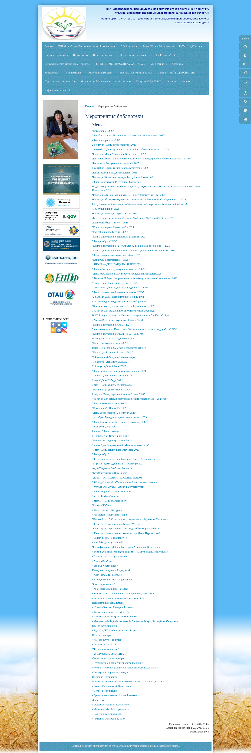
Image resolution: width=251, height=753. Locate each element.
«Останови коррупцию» (105, 690)
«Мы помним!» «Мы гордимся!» (110, 709)
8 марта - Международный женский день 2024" (118, 394)
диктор (245, 38)
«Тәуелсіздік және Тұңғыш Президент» (114, 616)
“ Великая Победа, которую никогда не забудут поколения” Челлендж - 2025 (134, 278)
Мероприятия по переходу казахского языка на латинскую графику (129, 681)
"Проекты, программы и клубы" (136, 72)
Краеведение (52, 72)
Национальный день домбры (108, 602)
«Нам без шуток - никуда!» (107, 639)
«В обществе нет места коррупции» (112, 579)
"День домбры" (100, 454)
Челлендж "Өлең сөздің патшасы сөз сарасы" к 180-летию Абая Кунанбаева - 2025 (139, 199)
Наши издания (74, 72)
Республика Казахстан (101, 72)
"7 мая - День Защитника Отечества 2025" (115, 283)
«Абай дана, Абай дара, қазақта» (110, 588)
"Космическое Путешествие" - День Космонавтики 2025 (123, 306)
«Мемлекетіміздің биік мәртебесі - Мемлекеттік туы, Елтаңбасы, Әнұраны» (135, 621)
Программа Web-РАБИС (148, 81)
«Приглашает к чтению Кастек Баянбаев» (115, 695)
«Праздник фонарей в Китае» (108, 718)
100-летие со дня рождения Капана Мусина (116, 524)
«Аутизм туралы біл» (104, 644)
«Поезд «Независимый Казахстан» (111, 686)
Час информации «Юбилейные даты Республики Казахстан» (126, 547)
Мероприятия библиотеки (95, 81)
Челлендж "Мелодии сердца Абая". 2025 (114, 213)
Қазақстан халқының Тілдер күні (111, 570)
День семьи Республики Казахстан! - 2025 (115, 163)
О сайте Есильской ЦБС (164, 55)
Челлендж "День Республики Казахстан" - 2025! (119, 154)
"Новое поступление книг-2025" (110, 343)
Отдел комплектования (133, 55)
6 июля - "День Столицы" (106, 431)
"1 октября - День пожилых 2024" (111, 361)
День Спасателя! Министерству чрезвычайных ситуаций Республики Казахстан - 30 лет (141, 158)
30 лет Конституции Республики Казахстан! (116, 181)
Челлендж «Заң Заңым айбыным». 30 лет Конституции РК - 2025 (128, 194)
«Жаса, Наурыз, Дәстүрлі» (107, 510)
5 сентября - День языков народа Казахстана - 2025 (120, 167)
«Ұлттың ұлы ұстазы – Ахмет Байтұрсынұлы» (118, 486)
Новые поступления (178, 81)
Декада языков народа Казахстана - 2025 (114, 172)
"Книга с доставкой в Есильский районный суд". (119, 236)
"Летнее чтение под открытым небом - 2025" (117, 255)
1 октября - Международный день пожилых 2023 (119, 417)
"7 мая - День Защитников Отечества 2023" (116, 449)
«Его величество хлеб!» (105, 565)
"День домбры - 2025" (104, 241)
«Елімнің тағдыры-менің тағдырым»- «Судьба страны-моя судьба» (130, 551)
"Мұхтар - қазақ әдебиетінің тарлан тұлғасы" (118, 463)
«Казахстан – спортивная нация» (110, 514)
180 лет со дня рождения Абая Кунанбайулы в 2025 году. (123, 310)
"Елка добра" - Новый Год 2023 (109, 408)
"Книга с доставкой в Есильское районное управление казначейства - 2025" (134, 250)
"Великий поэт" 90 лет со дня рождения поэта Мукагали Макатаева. (130, 519)
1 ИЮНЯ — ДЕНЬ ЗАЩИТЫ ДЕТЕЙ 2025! (116, 264)
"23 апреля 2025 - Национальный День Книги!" (118, 296)
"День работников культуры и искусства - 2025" (119, 269)
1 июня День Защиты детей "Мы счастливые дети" (120, 445)
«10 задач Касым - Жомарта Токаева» (113, 607)
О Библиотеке (128, 46)
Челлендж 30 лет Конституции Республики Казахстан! (122, 177)
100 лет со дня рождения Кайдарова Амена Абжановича (123, 459)
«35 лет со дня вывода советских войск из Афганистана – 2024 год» (130, 398)
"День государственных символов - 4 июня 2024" (119, 371)
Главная (49, 46)
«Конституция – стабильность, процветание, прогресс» (123, 593)
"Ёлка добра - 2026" (103, 130)
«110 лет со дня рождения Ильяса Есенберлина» (119, 301)
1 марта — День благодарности (109, 500)
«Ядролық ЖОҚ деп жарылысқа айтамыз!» (116, 630)
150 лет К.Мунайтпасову (106, 496)
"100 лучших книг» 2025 (106, 208)
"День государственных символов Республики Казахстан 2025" (127, 273)
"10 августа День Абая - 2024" (109, 366)
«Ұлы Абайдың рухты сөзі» (107, 542)
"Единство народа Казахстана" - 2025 (113, 227)
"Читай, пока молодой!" (105, 649)
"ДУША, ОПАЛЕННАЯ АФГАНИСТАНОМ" (117, 477)
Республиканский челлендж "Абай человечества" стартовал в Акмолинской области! (139, 204)
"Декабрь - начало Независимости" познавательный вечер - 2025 (128, 135)
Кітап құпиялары (101, 635)
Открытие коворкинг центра (108, 658)
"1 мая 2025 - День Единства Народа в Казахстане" (120, 287)
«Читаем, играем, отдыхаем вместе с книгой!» (118, 598)
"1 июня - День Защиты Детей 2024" (112, 375)
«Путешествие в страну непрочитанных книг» (118, 662)
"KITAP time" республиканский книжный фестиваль (86, 46)
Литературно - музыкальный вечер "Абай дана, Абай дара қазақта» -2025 (133, 218)
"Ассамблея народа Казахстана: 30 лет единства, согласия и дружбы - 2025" (134, 329)
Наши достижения (104, 55)
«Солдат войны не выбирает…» (110, 537)
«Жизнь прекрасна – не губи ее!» (110, 612)
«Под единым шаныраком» (107, 713)
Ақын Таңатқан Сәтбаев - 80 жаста (112, 468)
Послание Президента (56, 55)
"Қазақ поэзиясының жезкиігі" (109, 472)
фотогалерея (123, 81)
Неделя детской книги (104, 625)
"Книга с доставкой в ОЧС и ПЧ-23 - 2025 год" (118, 333)
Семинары (179, 64)
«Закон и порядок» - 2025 (106, 140)
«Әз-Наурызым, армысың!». (108, 653)
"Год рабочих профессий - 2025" (110, 231)
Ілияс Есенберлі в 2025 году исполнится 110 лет (119, 347)
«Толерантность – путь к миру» (109, 556)
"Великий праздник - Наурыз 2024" (111, 389)
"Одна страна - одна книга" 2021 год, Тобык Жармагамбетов (125, 528)
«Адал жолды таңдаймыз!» (107, 574)
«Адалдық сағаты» (102, 561)
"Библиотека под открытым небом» (112, 440)
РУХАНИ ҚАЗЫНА (190, 46)
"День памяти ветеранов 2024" (109, 403)
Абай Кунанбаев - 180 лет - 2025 (110, 222)
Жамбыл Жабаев (101, 505)
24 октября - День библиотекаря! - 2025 (114, 144)
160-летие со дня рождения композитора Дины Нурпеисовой (126, 533)
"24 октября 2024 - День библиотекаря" (114, 357)
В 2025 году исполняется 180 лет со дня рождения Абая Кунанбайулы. (131, 315)
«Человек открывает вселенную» (110, 704)
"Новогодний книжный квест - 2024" (112, 352)
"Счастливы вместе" (103, 584)
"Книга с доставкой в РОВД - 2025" (112, 324)
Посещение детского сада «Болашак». (113, 338)
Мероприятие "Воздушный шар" (110, 435)
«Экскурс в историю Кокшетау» (110, 672)
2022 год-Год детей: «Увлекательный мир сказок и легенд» (124, 482)
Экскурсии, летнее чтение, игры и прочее (67, 64)
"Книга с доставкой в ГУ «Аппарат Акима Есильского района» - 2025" (131, 245)
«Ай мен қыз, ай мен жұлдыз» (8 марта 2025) (117, 320)
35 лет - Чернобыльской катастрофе (112, 491)
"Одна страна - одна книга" (60, 81)
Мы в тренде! (159, 64)
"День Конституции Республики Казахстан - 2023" (120, 422)
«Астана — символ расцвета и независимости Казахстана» (125, 667)
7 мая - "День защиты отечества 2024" (113, 384)
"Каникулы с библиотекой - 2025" (111, 259)
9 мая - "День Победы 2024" (107, 380)
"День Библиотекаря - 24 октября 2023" (114, 412)
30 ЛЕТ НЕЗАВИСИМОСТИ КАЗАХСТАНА (120, 64)
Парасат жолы (80, 55)
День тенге (98, 700)
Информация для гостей (57, 90)
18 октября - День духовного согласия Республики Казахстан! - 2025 (130, 149)
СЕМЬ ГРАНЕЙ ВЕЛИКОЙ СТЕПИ (178, 72)
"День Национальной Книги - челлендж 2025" (118, 292)
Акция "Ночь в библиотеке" (158, 46)
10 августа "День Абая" (105, 426)
